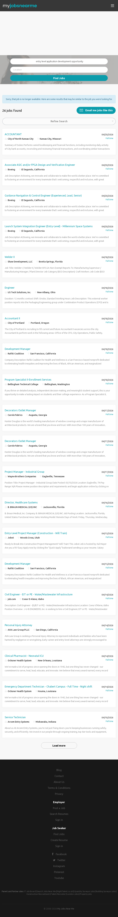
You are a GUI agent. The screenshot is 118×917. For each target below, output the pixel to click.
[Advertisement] (59, 33)
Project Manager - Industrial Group (24, 471)
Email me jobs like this (99, 109)
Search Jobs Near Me (46, 891)
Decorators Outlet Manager (20, 409)
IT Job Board (30, 891)
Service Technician (15, 716)
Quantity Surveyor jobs (84, 891)
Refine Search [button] (59, 120)
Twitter (61, 859)
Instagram (59, 865)
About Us (59, 781)
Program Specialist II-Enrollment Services (28, 379)
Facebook (61, 853)
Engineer (9, 287)
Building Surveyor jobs (105, 891)
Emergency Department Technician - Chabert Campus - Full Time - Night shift (48, 686)
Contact (59, 775)
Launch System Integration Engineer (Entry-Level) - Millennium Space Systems (49, 225)
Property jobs (86, 894)
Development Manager (17, 348)
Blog (59, 769)
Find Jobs (59, 78)
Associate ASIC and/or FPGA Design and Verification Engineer (40, 164)
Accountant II (12, 317)
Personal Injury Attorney (18, 624)
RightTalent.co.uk (65, 891)
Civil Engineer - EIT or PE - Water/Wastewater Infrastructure (38, 594)
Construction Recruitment (38, 894)
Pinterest (59, 871)
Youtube (59, 877)
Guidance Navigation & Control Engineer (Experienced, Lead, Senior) (43, 195)
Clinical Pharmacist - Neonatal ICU (24, 655)
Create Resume (59, 839)
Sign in (59, 819)
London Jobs (72, 894)
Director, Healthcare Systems (21, 502)
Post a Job (59, 807)
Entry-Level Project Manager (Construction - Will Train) (36, 532)
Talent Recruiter (58, 894)
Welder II (10, 256)
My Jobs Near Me (65, 908)
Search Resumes (59, 813)
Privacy (59, 793)
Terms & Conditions (59, 787)
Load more (59, 745)
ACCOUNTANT (13, 133)
